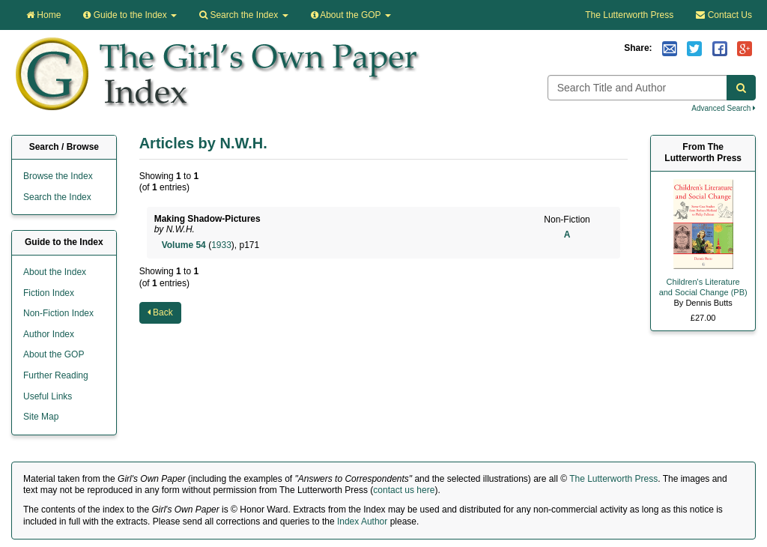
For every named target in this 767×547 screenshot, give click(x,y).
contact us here (403, 490)
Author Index (48, 334)
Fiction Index (48, 293)
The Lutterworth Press (629, 15)
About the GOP (351, 15)
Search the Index (57, 197)
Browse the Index (58, 176)
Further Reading (55, 375)
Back (160, 312)
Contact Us (724, 15)
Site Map (40, 416)
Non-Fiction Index (58, 313)
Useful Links (47, 396)
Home (43, 15)
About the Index (54, 272)
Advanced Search (723, 108)
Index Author (362, 521)
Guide (130, 15)
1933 (221, 245)
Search (243, 15)
